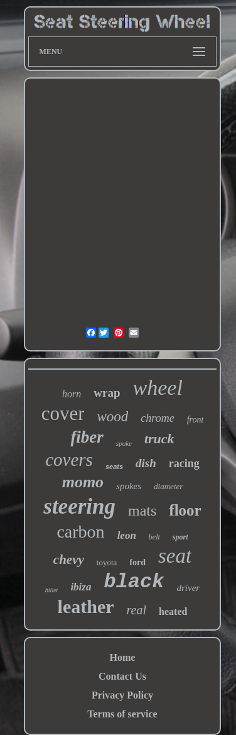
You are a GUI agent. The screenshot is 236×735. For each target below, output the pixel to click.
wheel (158, 387)
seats (114, 466)
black (134, 582)
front (195, 419)
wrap (107, 392)
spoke (124, 443)
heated (173, 611)
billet (51, 590)
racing (184, 463)
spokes (128, 486)
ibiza (80, 587)
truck (159, 438)
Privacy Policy (122, 695)
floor (185, 510)
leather (86, 606)
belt (154, 537)
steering (79, 506)
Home (123, 657)
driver (188, 588)
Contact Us (122, 676)
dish (146, 463)
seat (174, 555)
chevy (68, 559)
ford (137, 562)
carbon (80, 531)
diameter (168, 486)
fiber (86, 437)
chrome (157, 418)
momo (83, 482)
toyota (107, 562)
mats (142, 510)
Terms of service (122, 714)
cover (63, 413)
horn (71, 394)
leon (126, 535)
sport (180, 537)
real (136, 610)
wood (112, 416)
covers (69, 460)
